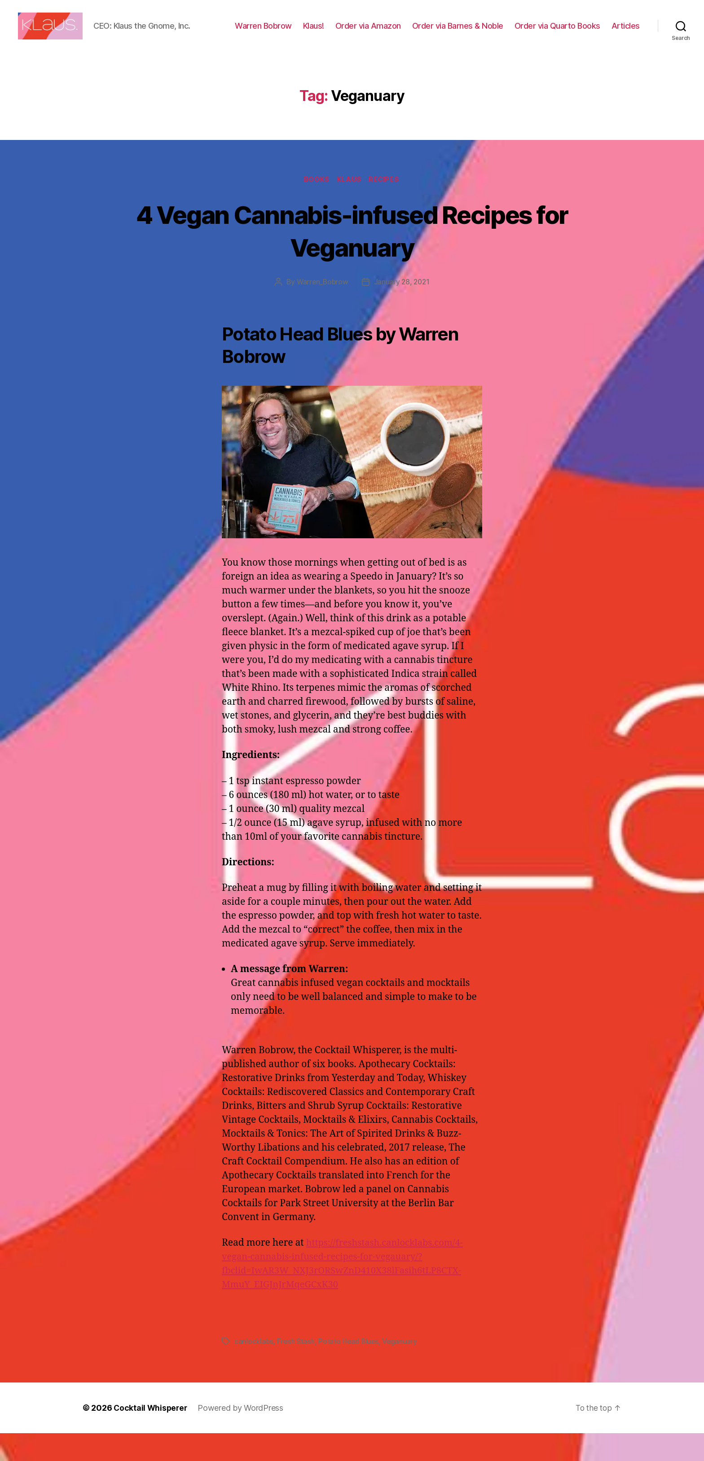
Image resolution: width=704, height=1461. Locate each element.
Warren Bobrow (302, 33)
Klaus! (353, 33)
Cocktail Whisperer (151, 1435)
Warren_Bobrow (321, 309)
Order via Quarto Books (597, 33)
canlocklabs (253, 1369)
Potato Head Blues (349, 1369)
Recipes (386, 207)
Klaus (349, 207)
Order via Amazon (407, 33)
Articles (626, 46)
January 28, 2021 (402, 309)
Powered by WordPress (243, 1435)
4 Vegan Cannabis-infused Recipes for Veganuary (352, 258)
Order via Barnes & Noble (497, 33)
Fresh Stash (296, 1369)
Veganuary (402, 1369)
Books (315, 207)
